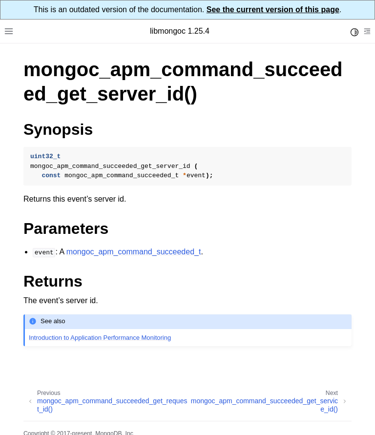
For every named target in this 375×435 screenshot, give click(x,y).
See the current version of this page (273, 9)
